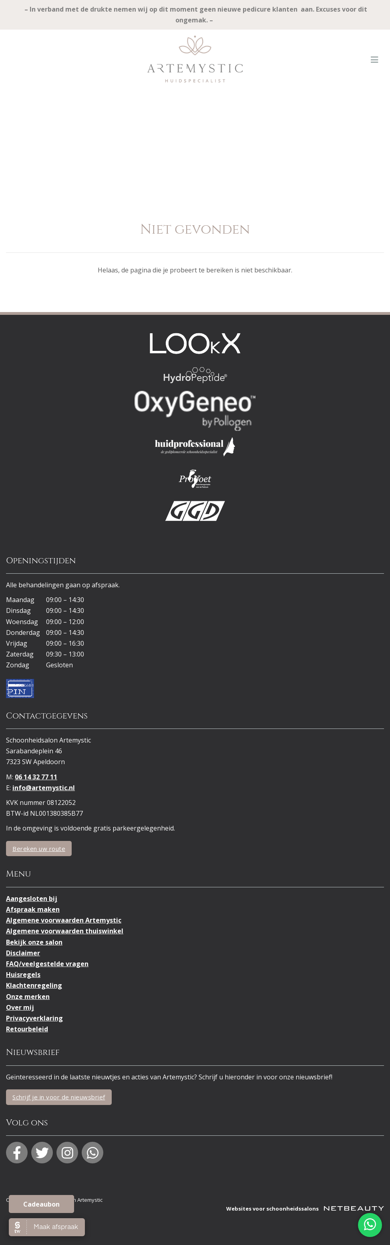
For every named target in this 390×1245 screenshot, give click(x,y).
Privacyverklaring (34, 1018)
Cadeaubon (41, 1204)
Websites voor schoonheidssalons (305, 1208)
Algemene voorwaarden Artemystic (63, 920)
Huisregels (23, 974)
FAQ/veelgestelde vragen (47, 963)
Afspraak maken (33, 909)
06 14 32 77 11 (36, 777)
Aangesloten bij (31, 898)
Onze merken (28, 996)
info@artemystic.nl (43, 787)
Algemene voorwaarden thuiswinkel (64, 931)
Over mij (20, 1007)
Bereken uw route (38, 849)
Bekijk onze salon (34, 942)
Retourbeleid (27, 1029)
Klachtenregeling (34, 985)
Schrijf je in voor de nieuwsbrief (58, 1097)
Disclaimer (23, 953)
